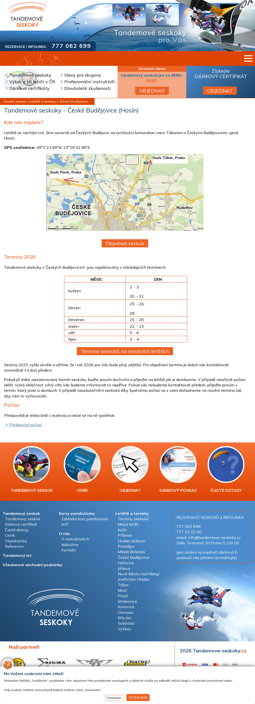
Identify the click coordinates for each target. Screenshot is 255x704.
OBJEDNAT (152, 91)
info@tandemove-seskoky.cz (214, 537)
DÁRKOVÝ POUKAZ (178, 469)
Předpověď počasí (25, 424)
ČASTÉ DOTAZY (226, 469)
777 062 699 (71, 45)
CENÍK (82, 469)
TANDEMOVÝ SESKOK (32, 469)
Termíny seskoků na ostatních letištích (125, 351)
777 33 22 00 (188, 531)
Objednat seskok (125, 243)
